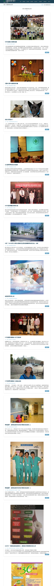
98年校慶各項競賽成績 (11, 42)
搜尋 (49, 1)
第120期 (6, 2)
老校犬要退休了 (9, 119)
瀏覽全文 (47, 52)
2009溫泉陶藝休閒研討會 (11, 206)
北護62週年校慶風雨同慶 (11, 83)
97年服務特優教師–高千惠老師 (13, 337)
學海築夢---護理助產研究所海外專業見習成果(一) (18, 488)
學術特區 (31, 1)
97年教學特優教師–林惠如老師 (13, 381)
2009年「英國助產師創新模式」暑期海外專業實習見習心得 (20, 546)
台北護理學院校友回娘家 (11, 165)
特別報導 (28, 1)
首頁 (20, 1)
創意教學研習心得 (9, 296)
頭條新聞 (24, 1)
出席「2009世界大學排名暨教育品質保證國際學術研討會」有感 (21, 243)
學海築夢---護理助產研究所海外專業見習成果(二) (18, 425)
